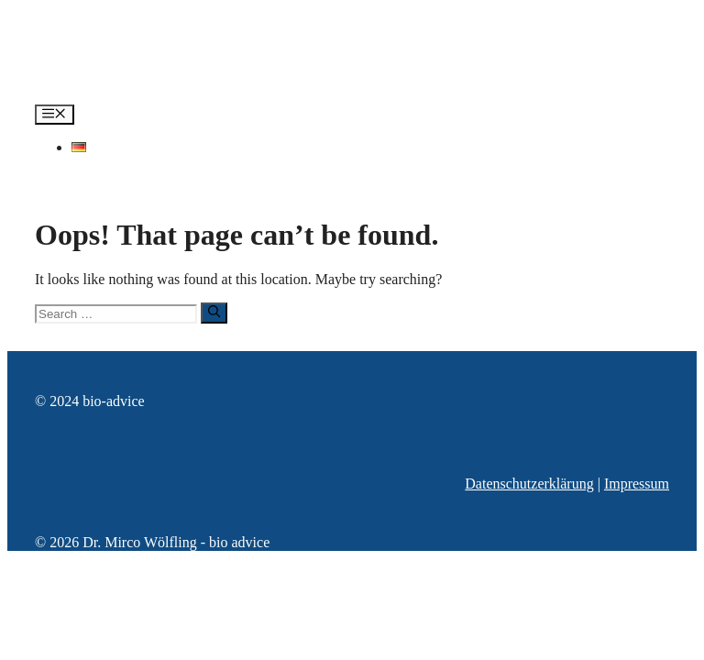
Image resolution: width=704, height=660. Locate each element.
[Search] (214, 312)
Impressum (636, 483)
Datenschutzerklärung (529, 483)
